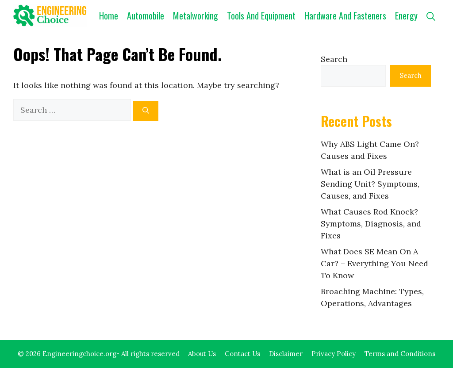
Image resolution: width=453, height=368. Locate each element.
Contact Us (242, 353)
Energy (406, 15)
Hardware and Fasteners (345, 15)
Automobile (145, 15)
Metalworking (195, 15)
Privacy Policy (333, 353)
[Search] (145, 111)
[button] (431, 15)
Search (334, 59)
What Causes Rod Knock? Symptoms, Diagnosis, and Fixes (371, 224)
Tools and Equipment (261, 15)
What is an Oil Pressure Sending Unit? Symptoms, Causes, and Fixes (370, 184)
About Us (202, 353)
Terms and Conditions (400, 353)
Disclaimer (286, 353)
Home (108, 15)
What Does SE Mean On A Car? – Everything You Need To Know (374, 263)
